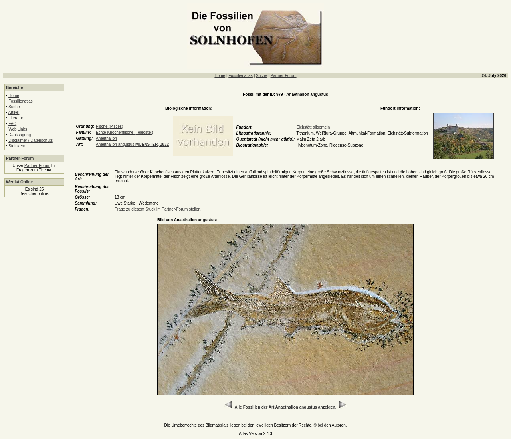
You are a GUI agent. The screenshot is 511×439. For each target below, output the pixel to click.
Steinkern (16, 146)
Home (219, 75)
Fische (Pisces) (109, 126)
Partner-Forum (284, 75)
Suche (261, 75)
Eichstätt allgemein (313, 127)
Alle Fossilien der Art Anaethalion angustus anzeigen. (286, 407)
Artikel (14, 112)
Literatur (15, 118)
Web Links (17, 129)
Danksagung (19, 135)
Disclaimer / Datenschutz (30, 140)
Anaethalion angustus (132, 144)
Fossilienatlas (240, 75)
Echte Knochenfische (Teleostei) (124, 132)
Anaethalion (106, 138)
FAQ (12, 123)
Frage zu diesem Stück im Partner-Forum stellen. (158, 209)
